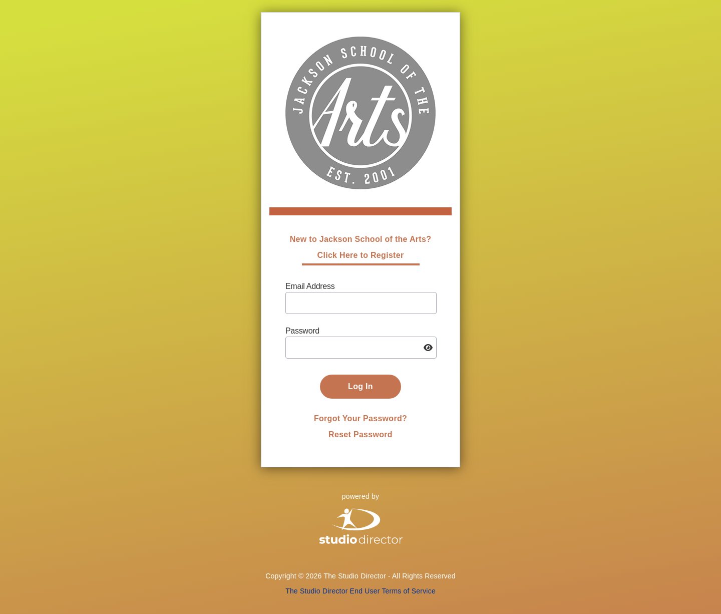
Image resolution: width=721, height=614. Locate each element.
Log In (360, 386)
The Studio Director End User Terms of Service (360, 591)
